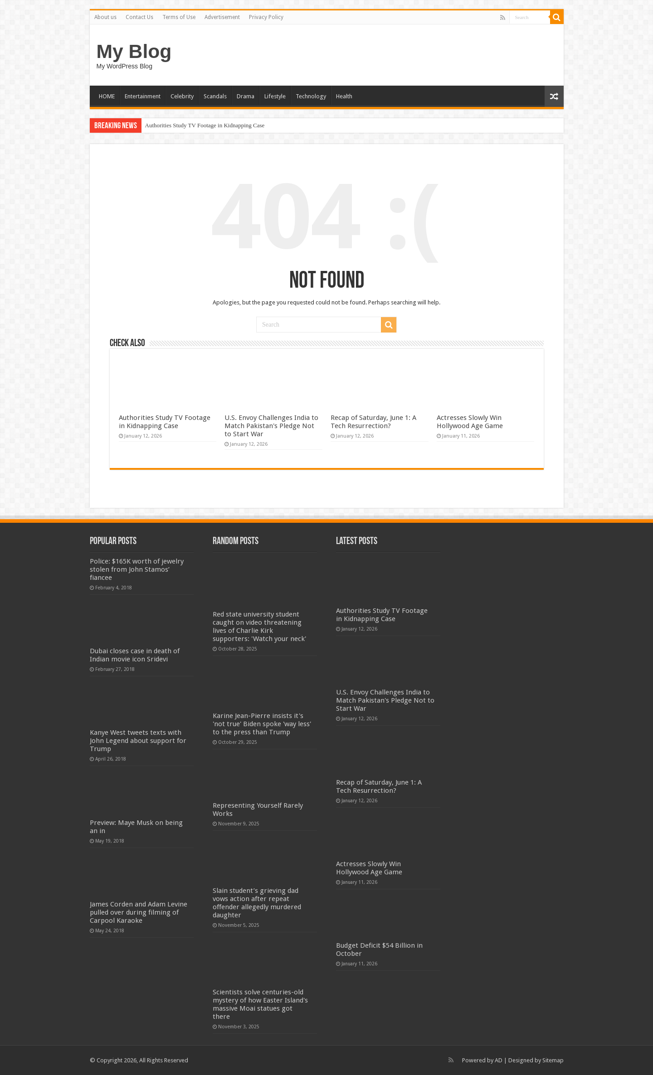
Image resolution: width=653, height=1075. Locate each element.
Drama (245, 96)
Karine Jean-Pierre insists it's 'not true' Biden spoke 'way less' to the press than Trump (262, 724)
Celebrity (182, 96)
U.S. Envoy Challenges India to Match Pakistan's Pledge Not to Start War (271, 426)
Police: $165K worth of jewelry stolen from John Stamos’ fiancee (137, 569)
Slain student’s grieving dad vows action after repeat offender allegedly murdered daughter (257, 903)
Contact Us (139, 17)
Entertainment (143, 96)
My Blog (134, 51)
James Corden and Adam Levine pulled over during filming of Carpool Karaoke (138, 912)
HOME (107, 96)
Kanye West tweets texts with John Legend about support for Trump (138, 740)
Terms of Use (178, 17)
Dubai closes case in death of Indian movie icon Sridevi (135, 655)
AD (498, 1060)
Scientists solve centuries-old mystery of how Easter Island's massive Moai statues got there (260, 1004)
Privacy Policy (266, 17)
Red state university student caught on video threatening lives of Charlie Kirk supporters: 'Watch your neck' (259, 626)
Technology (311, 96)
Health (344, 96)
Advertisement (222, 17)
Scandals (215, 96)
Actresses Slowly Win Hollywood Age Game (470, 422)
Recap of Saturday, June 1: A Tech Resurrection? (373, 422)
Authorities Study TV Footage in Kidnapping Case (205, 125)
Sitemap (553, 1060)
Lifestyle (275, 96)
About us (105, 17)
